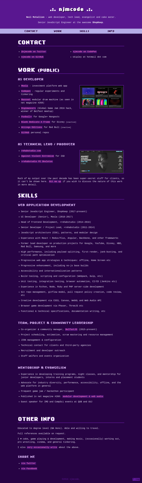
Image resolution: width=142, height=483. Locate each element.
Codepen (26, 91)
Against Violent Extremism (37, 156)
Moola (24, 85)
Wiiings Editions (31, 127)
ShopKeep (97, 22)
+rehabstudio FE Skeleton (37, 161)
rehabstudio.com (31, 150)
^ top (136, 479)
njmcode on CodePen (84, 51)
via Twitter (28, 463)
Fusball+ (26, 116)
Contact (31, 31)
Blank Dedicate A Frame (35, 122)
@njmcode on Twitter (33, 51)
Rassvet (26, 99)
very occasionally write (42, 447)
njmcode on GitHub (32, 57)
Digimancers (28, 108)
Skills (84, 31)
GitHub (25, 132)
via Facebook (29, 468)
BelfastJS (71, 329)
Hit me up (55, 181)
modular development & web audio (83, 396)
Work (58, 31)
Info (111, 31)
